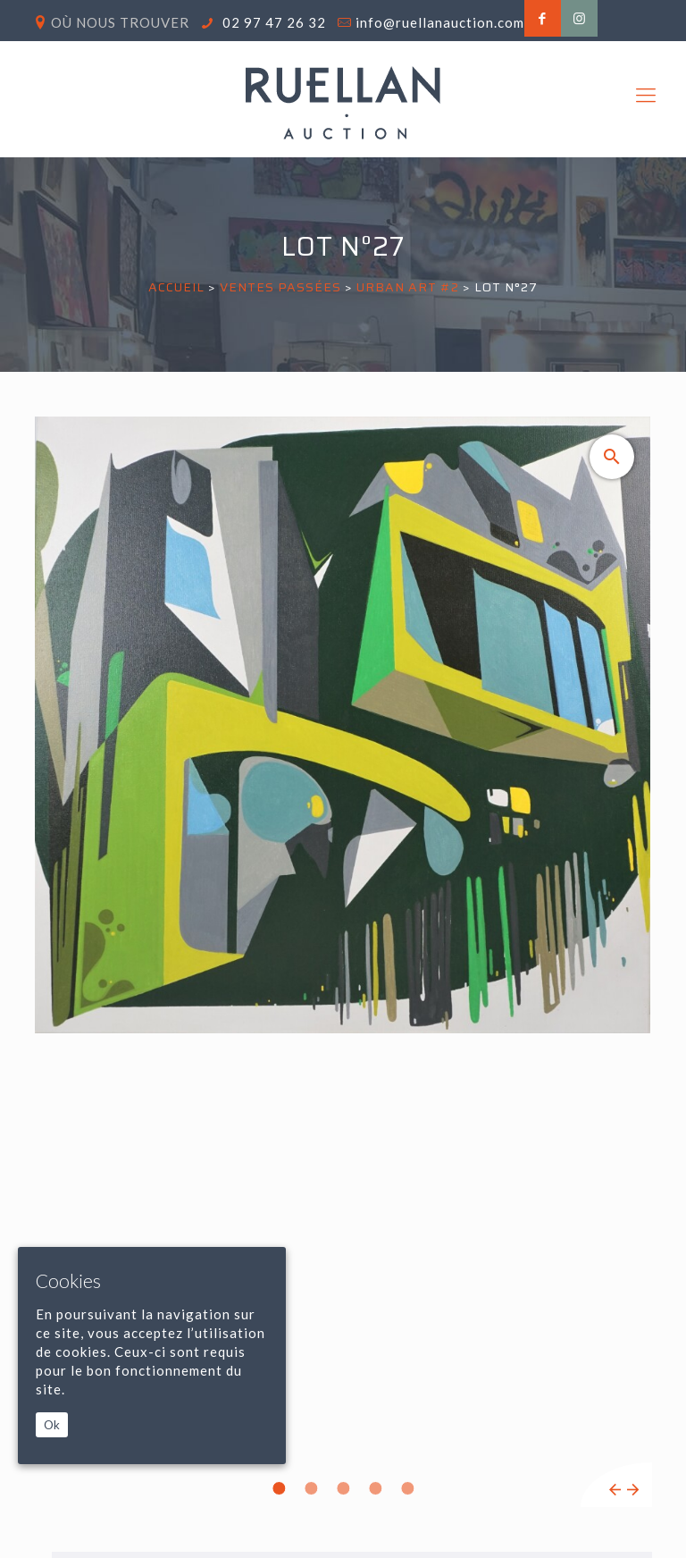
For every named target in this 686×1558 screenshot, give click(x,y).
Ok (52, 1425)
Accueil (176, 287)
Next (633, 1489)
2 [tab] (311, 1488)
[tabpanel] (342, 962)
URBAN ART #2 (407, 287)
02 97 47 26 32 (272, 22)
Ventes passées (280, 287)
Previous (615, 1489)
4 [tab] (375, 1488)
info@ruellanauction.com (440, 22)
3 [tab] (343, 1488)
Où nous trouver (120, 22)
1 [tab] (279, 1488)
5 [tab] (407, 1488)
